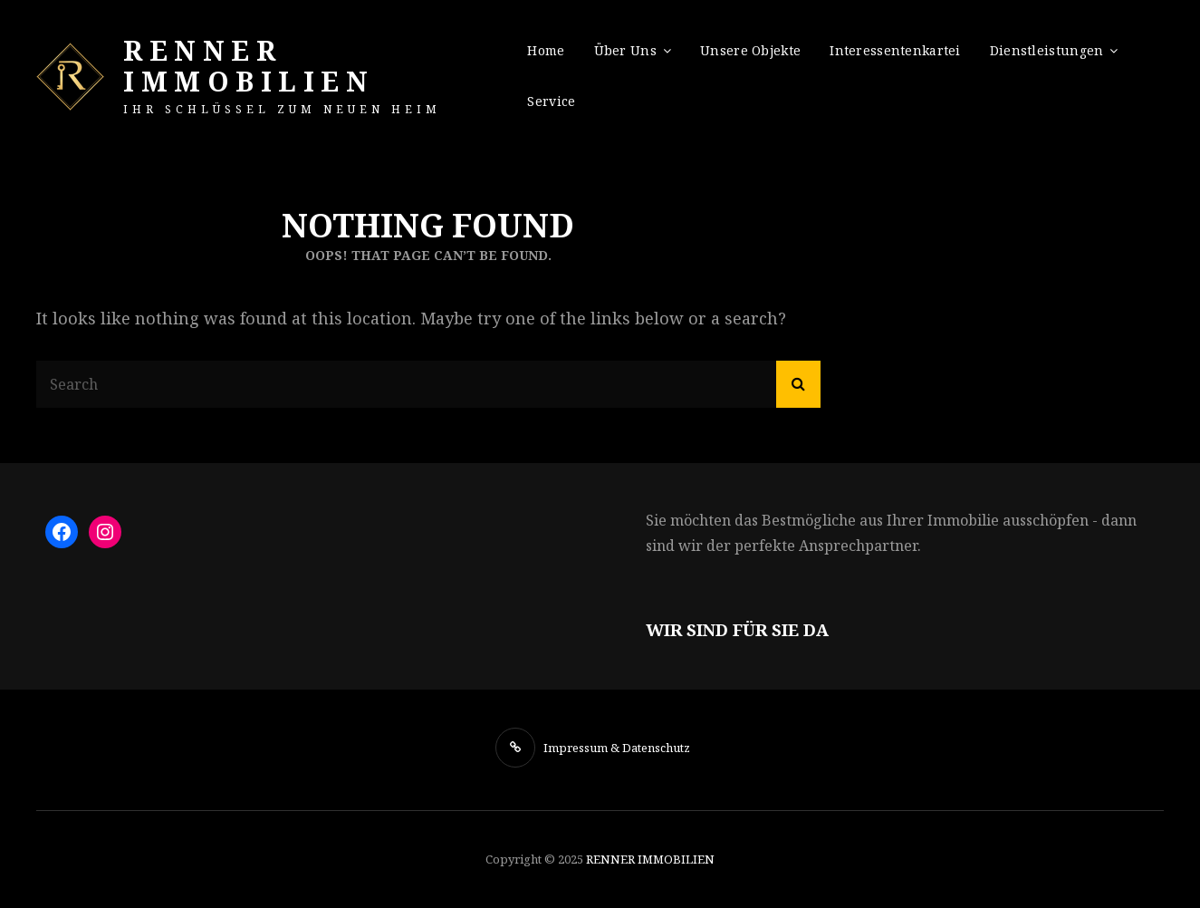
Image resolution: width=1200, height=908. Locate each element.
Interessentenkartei (895, 50)
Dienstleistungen (1047, 50)
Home (545, 50)
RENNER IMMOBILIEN (248, 66)
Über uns (625, 50)
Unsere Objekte (750, 50)
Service (551, 101)
